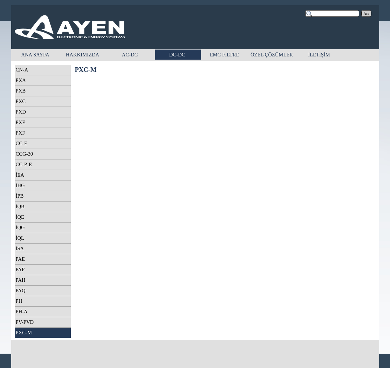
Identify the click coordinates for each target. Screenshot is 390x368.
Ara (366, 13)
